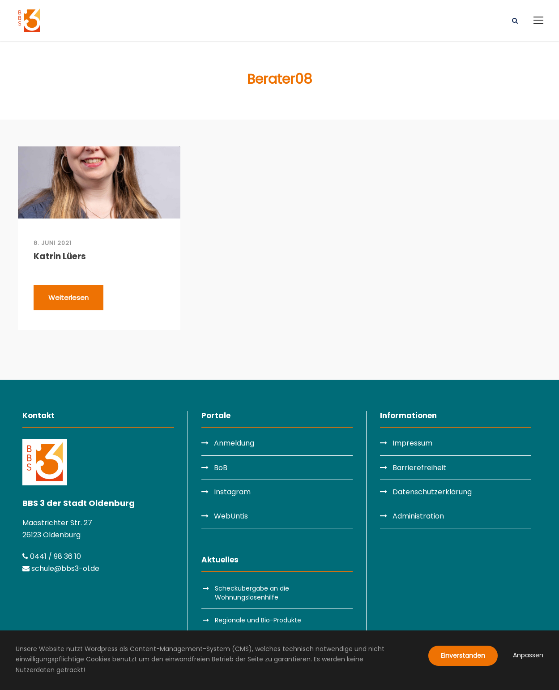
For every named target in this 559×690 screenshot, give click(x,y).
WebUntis (231, 516)
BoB (220, 468)
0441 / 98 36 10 (51, 556)
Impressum (412, 443)
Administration (418, 516)
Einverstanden (463, 655)
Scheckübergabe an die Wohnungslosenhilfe (252, 593)
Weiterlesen (68, 297)
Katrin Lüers (60, 257)
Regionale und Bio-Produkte (258, 620)
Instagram (232, 492)
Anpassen (528, 655)
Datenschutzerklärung (432, 492)
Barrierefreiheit (419, 468)
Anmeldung (234, 443)
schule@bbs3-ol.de (60, 568)
